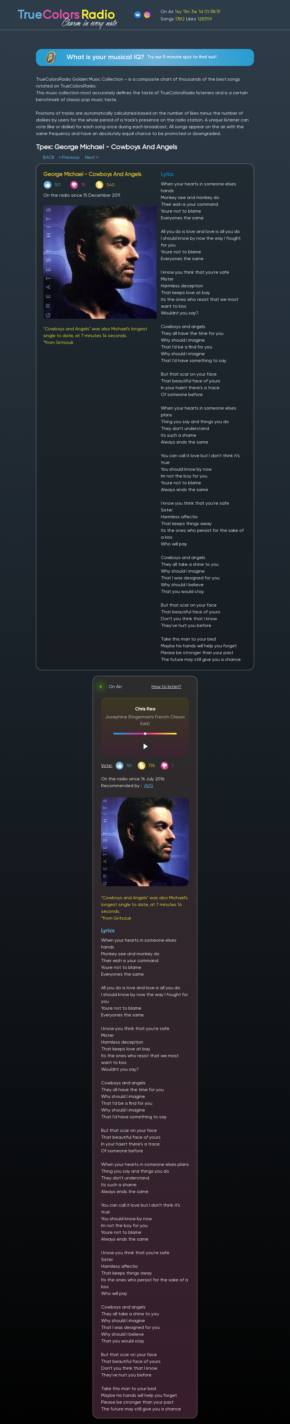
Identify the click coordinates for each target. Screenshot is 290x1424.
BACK (49, 157)
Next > (91, 157)
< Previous (69, 157)
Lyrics (108, 930)
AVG (148, 785)
